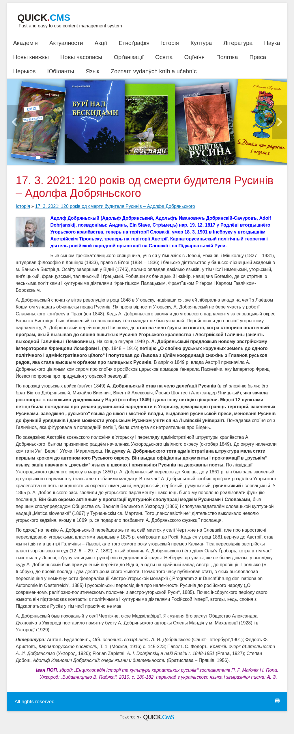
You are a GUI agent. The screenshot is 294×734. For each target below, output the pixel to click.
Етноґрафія (134, 43)
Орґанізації (128, 57)
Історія (170, 43)
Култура (201, 43)
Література (237, 43)
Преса (258, 57)
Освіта (164, 57)
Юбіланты (60, 71)
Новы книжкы (31, 57)
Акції (101, 43)
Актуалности (66, 43)
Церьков (24, 71)
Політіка (227, 57)
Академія (25, 43)
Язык (92, 71)
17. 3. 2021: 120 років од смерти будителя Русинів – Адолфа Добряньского (115, 206)
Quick (43, 17)
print (277, 701)
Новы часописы (81, 57)
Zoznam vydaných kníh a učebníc (154, 71)
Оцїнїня (194, 57)
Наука (272, 43)
